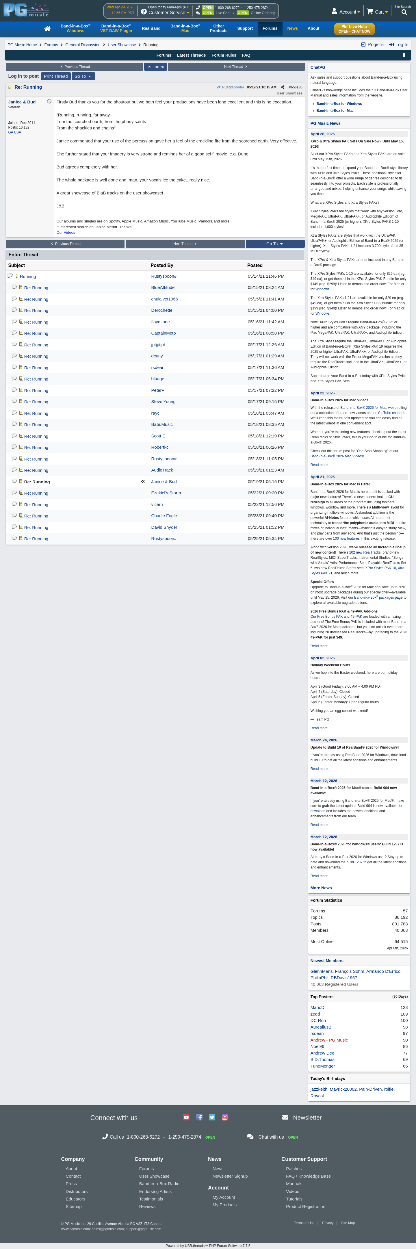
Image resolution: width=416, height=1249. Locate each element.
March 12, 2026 (324, 781)
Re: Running (28, 87)
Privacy (327, 1223)
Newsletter (307, 1117)
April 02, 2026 (323, 658)
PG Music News (326, 123)
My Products (225, 1204)
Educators (76, 1198)
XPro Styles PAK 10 (380, 568)
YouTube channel (391, 413)
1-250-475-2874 (256, 8)
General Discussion (82, 44)
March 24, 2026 (324, 740)
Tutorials (294, 1198)
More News (321, 888)
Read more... (320, 465)
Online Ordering (263, 13)
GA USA (14, 132)
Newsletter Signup (230, 1176)
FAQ (246, 55)
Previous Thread (74, 67)
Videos (292, 1191)
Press (71, 1183)
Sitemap (74, 1206)
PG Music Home (22, 44)
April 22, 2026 (323, 393)
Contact (73, 1176)
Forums (51, 44)
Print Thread (56, 76)
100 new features (346, 539)
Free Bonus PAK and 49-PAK (339, 617)
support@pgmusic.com (143, 1229)
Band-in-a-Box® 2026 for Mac (363, 408)
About (71, 1168)
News (218, 1168)
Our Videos (65, 232)
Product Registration (305, 1206)
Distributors (77, 1191)
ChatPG (318, 67)
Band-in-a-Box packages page (378, 597)
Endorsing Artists (155, 1191)
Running (28, 276)
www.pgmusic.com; (76, 1229)
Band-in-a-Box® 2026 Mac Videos (337, 456)
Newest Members (327, 960)
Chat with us (271, 1137)
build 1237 (355, 862)
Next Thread (236, 67)
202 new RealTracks (365, 552)
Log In (398, 44)
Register (373, 44)
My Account (224, 1197)
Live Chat (223, 13)
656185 (296, 87)
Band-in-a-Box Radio (159, 1183)
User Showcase (122, 44)
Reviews (147, 1206)
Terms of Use (304, 1223)
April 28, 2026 (323, 134)
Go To (83, 76)
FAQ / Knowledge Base (308, 1176)
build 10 (317, 760)
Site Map (348, 1223)
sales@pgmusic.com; (109, 1229)
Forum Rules (223, 55)
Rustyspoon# (230, 87)
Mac (397, 284)
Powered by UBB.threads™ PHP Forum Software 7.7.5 (208, 1246)
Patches (294, 1168)
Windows (322, 289)
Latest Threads (191, 55)
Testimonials (151, 1198)
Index (155, 66)
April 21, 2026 (323, 477)
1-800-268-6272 (227, 8)
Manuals (294, 1183)
